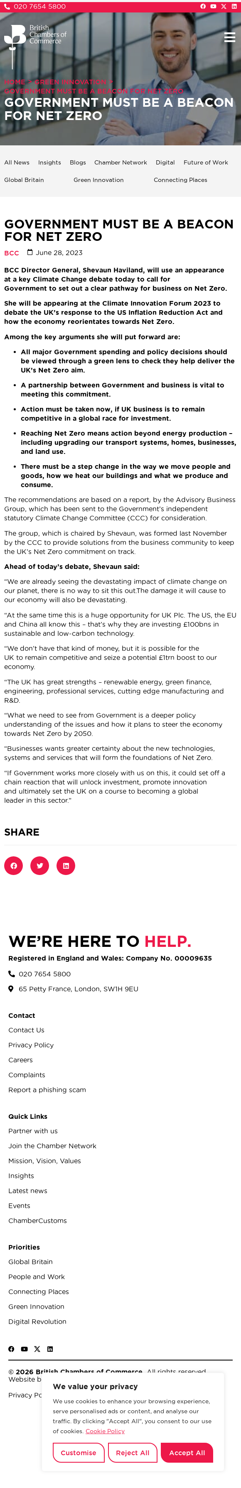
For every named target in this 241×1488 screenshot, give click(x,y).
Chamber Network (120, 162)
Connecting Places (180, 180)
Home (14, 81)
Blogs (78, 162)
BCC (11, 253)
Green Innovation (70, 81)
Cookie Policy (105, 1431)
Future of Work (206, 162)
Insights (49, 162)
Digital (165, 162)
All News (17, 162)
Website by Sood (36, 1379)
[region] (133, 1422)
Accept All (187, 1452)
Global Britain (24, 180)
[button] (229, 37)
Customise (78, 1452)
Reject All (133, 1452)
